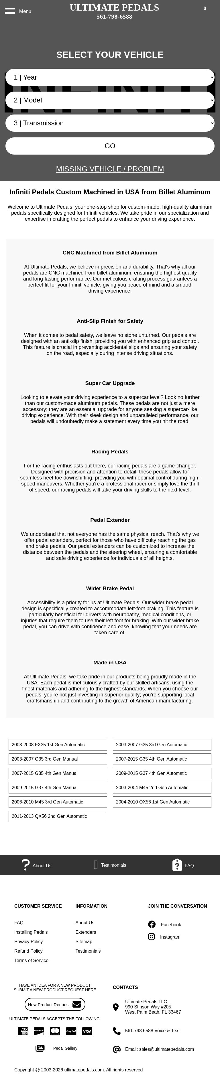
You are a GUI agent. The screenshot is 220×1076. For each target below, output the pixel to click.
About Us (84, 922)
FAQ (18, 922)
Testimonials (88, 951)
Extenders (85, 932)
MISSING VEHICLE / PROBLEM (110, 169)
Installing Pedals (31, 932)
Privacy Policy (28, 941)
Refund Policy (28, 951)
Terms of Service (31, 960)
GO (110, 146)
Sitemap (83, 941)
